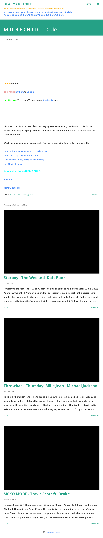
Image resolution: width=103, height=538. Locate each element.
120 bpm (50, 14)
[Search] (89, 4)
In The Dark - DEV (13, 163)
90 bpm (24, 14)
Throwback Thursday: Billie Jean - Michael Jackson (50, 385)
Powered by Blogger (51, 532)
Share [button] (94, 195)
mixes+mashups (12, 12)
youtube (25, 12)
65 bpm (30, 91)
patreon (34, 12)
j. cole (30, 195)
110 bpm (41, 14)
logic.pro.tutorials (62, 12)
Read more (95, 307)
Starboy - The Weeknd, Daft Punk (35, 277)
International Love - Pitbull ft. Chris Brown (26, 151)
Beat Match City (18, 4)
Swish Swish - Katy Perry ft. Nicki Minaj (24, 159)
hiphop (24, 195)
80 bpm (15, 14)
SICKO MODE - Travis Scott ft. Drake (37, 493)
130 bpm (59, 14)
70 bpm (7, 14)
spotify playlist (12, 187)
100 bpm (32, 14)
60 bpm (20, 91)
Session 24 (47, 100)
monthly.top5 (46, 12)
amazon (8, 179)
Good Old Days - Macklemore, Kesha (22, 155)
